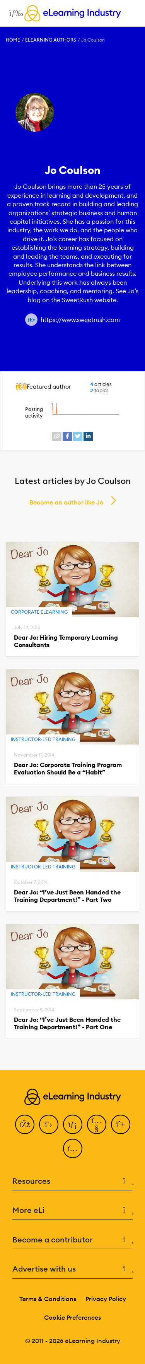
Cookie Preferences (72, 1317)
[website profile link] (56, 436)
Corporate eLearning (39, 612)
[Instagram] (72, 1148)
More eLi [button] (72, 1210)
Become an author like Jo (66, 502)
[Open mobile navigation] (14, 13)
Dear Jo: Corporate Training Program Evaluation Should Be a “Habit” (68, 768)
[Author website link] (31, 319)
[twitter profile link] (77, 436)
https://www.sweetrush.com (80, 320)
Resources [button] (72, 1181)
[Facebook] (24, 1124)
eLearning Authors (50, 40)
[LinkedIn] (72, 1124)
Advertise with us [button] (72, 1269)
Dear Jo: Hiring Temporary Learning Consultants (66, 641)
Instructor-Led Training (43, 739)
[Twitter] (48, 1124)
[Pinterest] (120, 1124)
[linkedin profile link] (88, 436)
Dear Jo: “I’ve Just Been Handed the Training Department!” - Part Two (67, 896)
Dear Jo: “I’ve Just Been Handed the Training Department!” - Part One (67, 1023)
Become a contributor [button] (72, 1239)
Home (13, 40)
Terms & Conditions (47, 1299)
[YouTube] (96, 1124)
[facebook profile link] (67, 436)
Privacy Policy (105, 1299)
